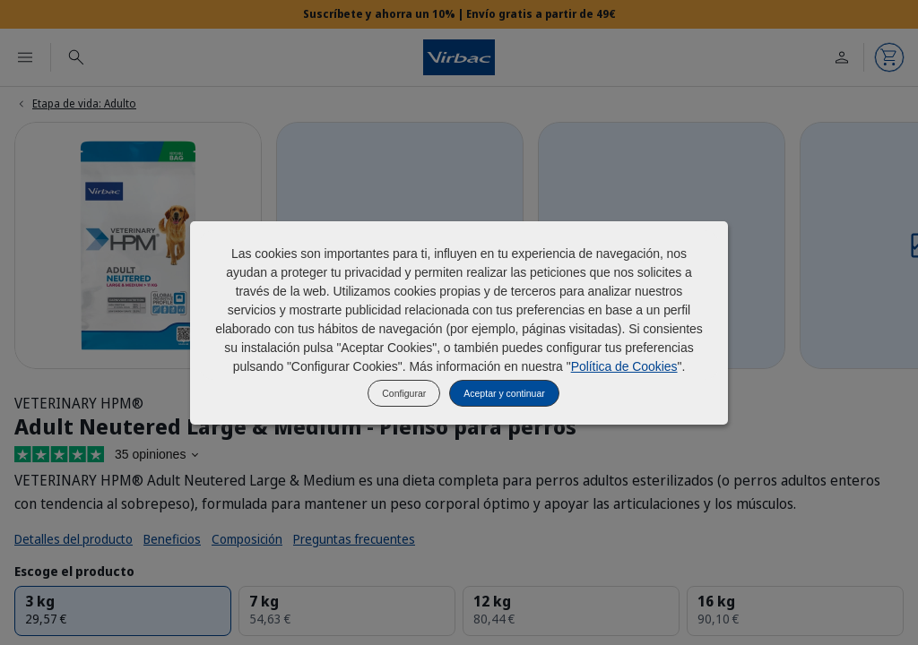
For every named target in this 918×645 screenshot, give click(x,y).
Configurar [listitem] (404, 393)
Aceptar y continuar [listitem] (503, 393)
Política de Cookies (624, 366)
